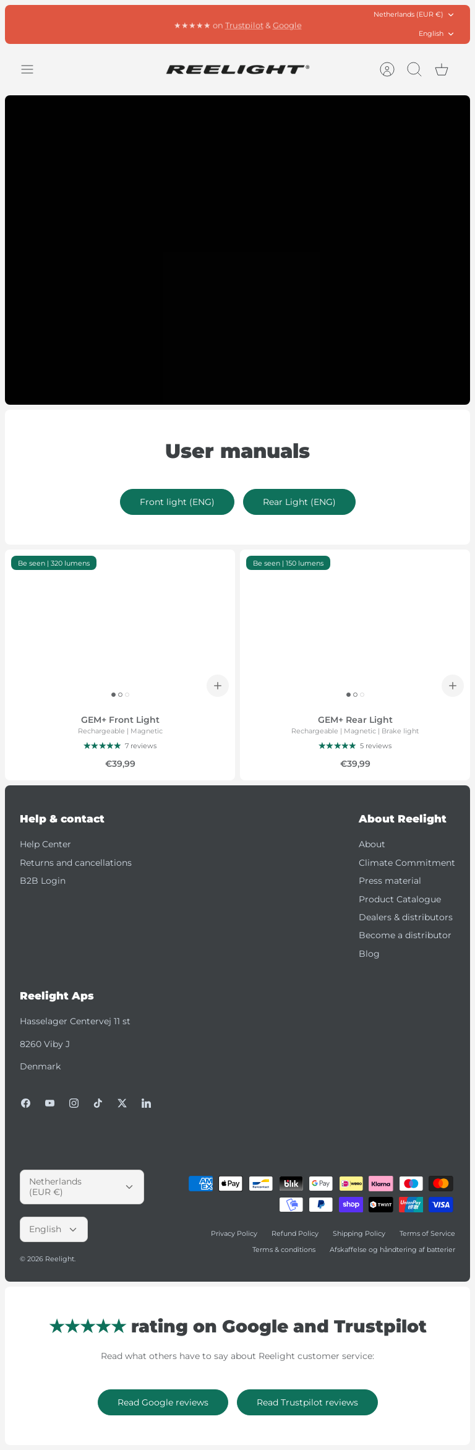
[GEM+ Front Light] (120, 626)
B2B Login (43, 880)
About (372, 844)
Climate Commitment (407, 862)
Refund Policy (295, 1233)
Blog (369, 953)
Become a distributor (405, 935)
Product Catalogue (400, 899)
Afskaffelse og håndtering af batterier (392, 1249)
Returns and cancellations (76, 862)
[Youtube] (50, 1103)
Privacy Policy (234, 1233)
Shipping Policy (359, 1233)
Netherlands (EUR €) (414, 14)
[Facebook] (26, 1103)
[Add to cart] (218, 686)
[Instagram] (74, 1103)
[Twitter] (122, 1103)
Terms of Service (427, 1233)
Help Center (45, 844)
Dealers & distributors (406, 917)
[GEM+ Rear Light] (355, 626)
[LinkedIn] (146, 1103)
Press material (390, 880)
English (437, 33)
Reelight (59, 1258)
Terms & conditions (283, 1249)
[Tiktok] (98, 1103)
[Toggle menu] (33, 69)
